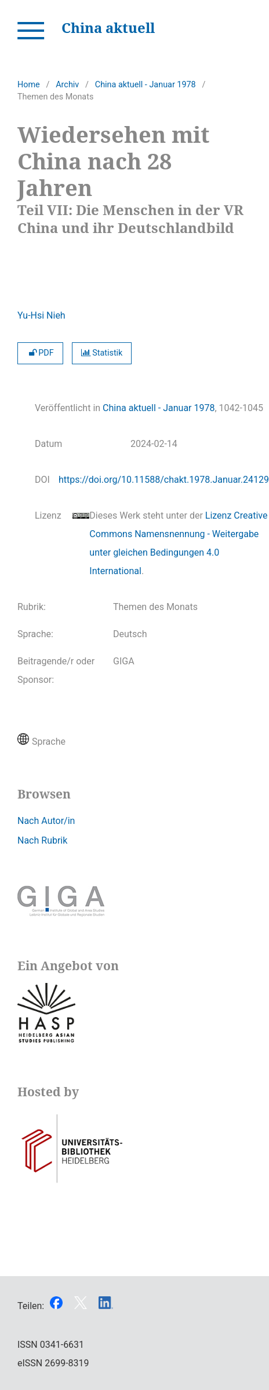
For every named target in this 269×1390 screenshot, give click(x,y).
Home (28, 85)
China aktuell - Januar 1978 (145, 85)
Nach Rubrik (42, 840)
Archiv (67, 85)
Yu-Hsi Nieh (41, 315)
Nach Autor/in (46, 820)
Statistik (102, 353)
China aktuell (108, 27)
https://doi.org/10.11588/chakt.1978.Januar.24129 (164, 479)
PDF (40, 353)
